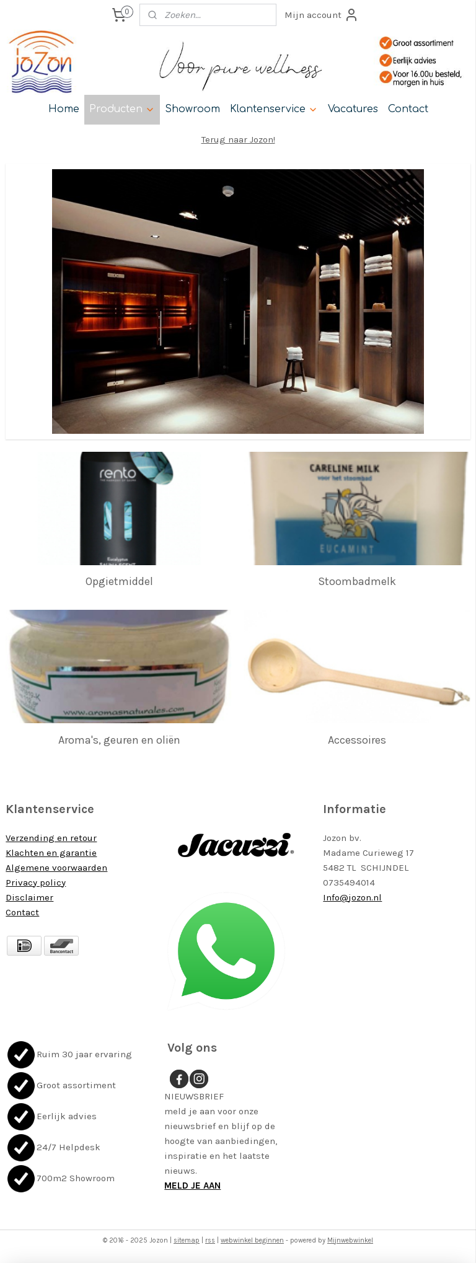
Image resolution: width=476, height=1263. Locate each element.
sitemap (187, 1240)
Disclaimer (29, 897)
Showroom (192, 109)
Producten (122, 109)
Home (63, 109)
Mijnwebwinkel (350, 1240)
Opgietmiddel (119, 581)
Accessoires (357, 739)
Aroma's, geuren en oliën (119, 739)
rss (210, 1240)
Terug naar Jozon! (238, 139)
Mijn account (321, 14)
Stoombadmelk (357, 581)
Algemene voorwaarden (56, 867)
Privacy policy (36, 882)
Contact (408, 109)
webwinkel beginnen (252, 1240)
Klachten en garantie (51, 852)
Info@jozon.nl (352, 897)
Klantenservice (274, 109)
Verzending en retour (51, 837)
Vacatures (353, 109)
